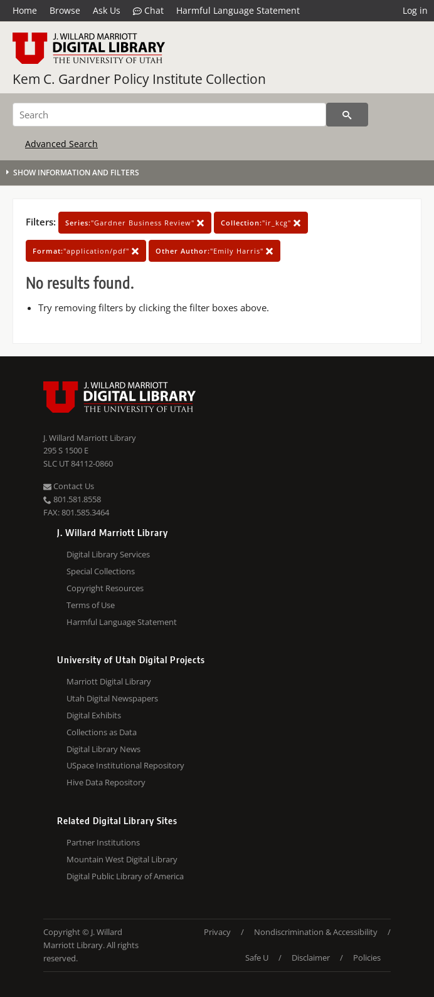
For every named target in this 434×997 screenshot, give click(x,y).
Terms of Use (90, 605)
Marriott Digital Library (108, 681)
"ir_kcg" (261, 222)
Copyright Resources (105, 588)
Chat (148, 10)
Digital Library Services (108, 554)
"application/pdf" (86, 251)
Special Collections (100, 571)
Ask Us (106, 10)
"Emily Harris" (214, 251)
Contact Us (68, 486)
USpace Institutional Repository (125, 765)
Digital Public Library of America (125, 876)
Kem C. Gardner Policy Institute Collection (139, 79)
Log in (415, 10)
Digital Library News (103, 749)
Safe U (256, 957)
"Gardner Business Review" (134, 222)
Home (25, 10)
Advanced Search (61, 144)
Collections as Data (101, 732)
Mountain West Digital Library (121, 859)
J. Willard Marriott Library (89, 437)
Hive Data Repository (106, 782)
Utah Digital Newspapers (112, 698)
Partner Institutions (103, 842)
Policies (367, 957)
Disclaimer (311, 957)
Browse (65, 10)
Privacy (217, 932)
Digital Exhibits (93, 715)
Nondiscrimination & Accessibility (316, 932)
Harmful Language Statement (238, 10)
